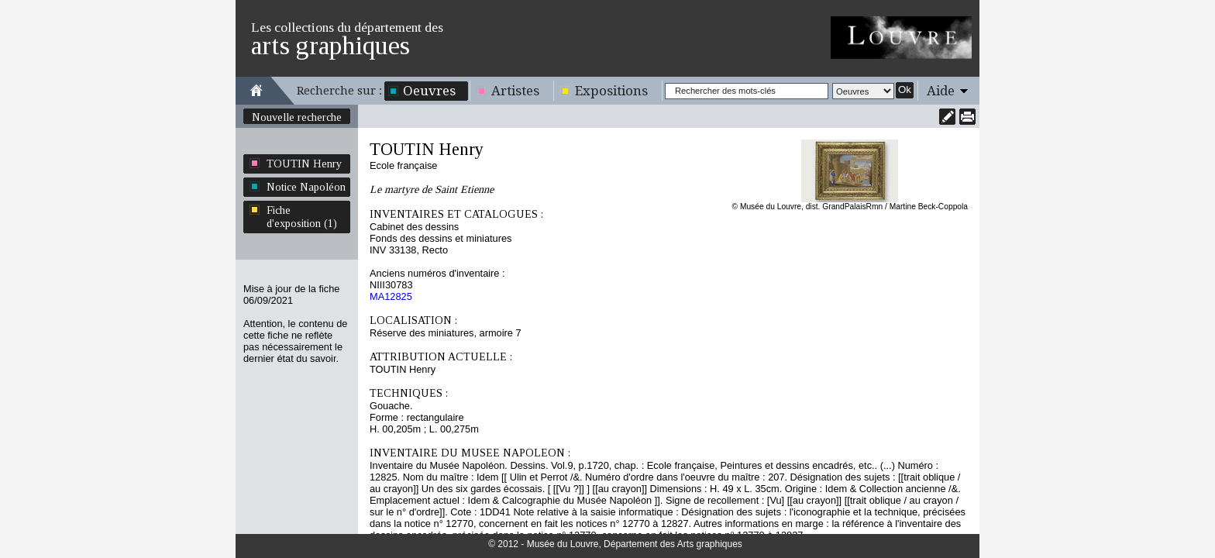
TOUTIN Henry (304, 163)
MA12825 (391, 296)
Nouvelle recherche (297, 117)
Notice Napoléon (306, 187)
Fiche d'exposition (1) (302, 216)
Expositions (611, 90)
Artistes (515, 90)
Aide (941, 90)
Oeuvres (429, 90)
